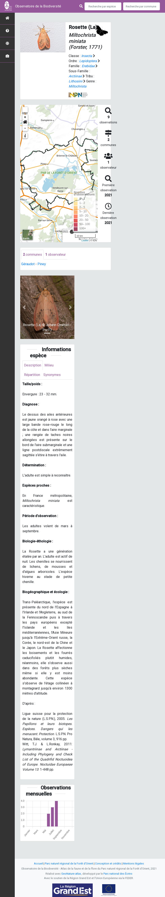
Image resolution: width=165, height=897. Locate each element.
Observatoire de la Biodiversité (38, 6)
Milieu (49, 365)
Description (32, 365)
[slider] (72, 232)
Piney (42, 264)
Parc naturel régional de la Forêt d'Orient (69, 863)
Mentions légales (133, 863)
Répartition (32, 375)
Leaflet (85, 240)
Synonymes (52, 375)
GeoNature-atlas (71, 873)
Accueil (38, 863)
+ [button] (25, 117)
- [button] (25, 128)
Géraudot (28, 264)
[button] (25, 123)
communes (32, 255)
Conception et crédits (108, 863)
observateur (55, 255)
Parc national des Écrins (117, 873)
